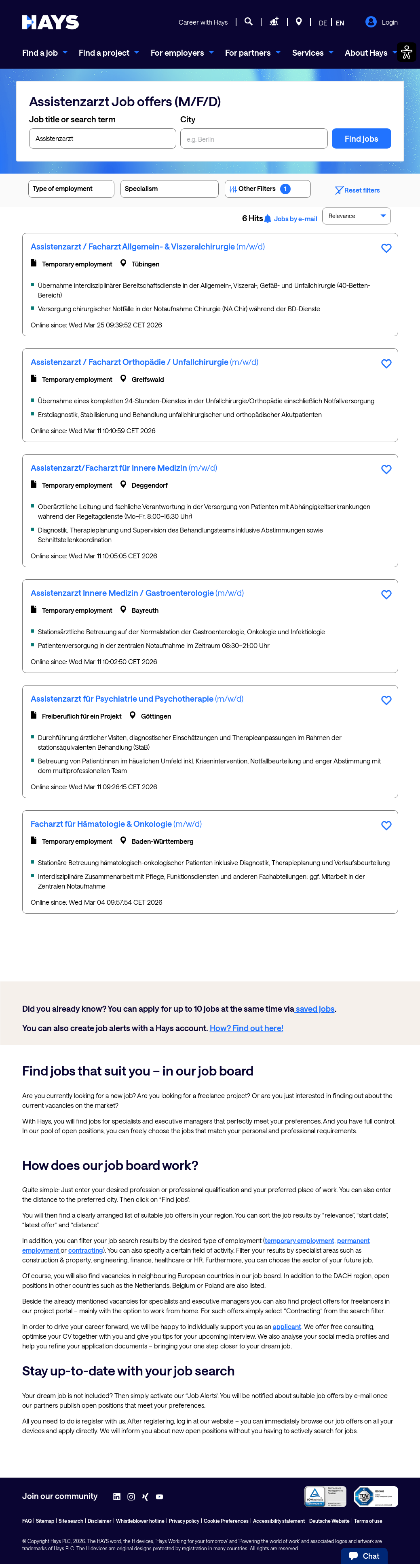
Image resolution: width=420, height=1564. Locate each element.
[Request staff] (274, 22)
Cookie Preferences (226, 1521)
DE (323, 23)
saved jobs (314, 1008)
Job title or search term (72, 119)
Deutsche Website (329, 1521)
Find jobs (361, 138)
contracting (85, 1250)
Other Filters (267, 190)
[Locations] (299, 22)
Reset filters (357, 190)
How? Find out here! (246, 1028)
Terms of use (368, 1521)
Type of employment (71, 190)
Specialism (169, 190)
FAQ (27, 1521)
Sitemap (45, 1521)
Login (381, 22)
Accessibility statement (279, 1521)
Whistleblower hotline (140, 1521)
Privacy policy (184, 1521)
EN (340, 23)
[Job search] (248, 22)
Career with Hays (203, 22)
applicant (287, 1326)
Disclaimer (100, 1521)
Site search (71, 1521)
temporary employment (299, 1240)
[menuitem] (45, 52)
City (188, 119)
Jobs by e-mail (290, 218)
